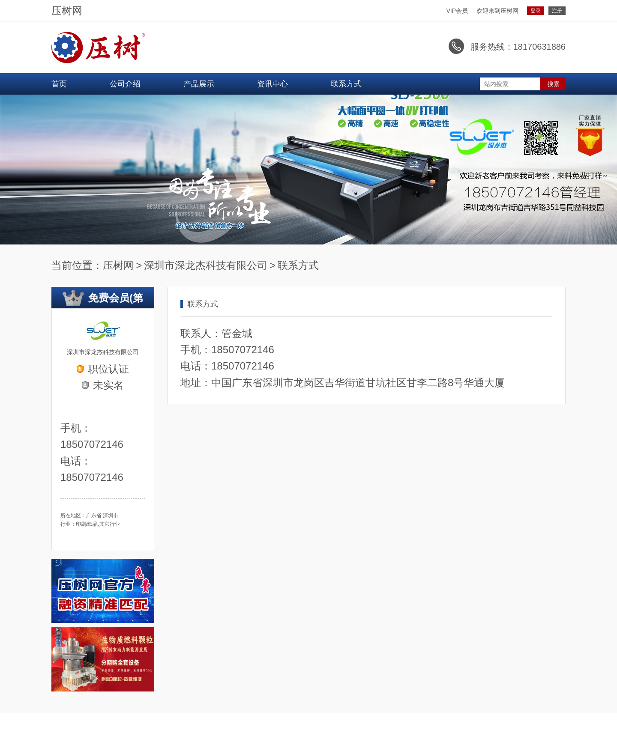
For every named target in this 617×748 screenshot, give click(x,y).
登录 (535, 11)
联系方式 (346, 83)
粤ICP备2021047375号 (535, 725)
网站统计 (12, 742)
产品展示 (198, 83)
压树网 (60, 10)
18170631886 (539, 46)
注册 (557, 11)
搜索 (554, 83)
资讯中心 (272, 83)
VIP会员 (457, 10)
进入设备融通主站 (82, 725)
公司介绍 (125, 83)
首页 (59, 83)
